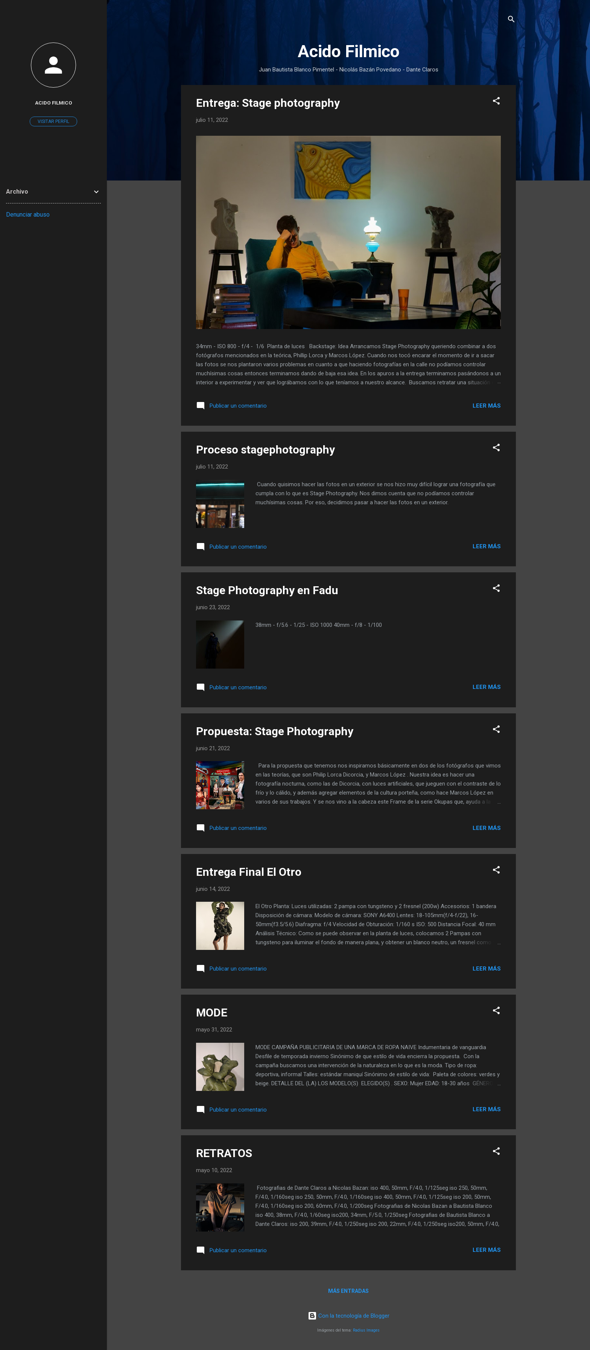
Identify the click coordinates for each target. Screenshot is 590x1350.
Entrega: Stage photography (268, 102)
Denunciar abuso (28, 214)
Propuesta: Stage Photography (274, 731)
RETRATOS (224, 1153)
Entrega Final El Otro (248, 871)
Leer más (487, 405)
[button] (496, 102)
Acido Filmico (53, 103)
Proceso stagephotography (265, 449)
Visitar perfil (53, 121)
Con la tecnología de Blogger (348, 1315)
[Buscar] (511, 20)
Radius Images (366, 1330)
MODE (211, 1012)
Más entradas (348, 1291)
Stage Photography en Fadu (267, 590)
